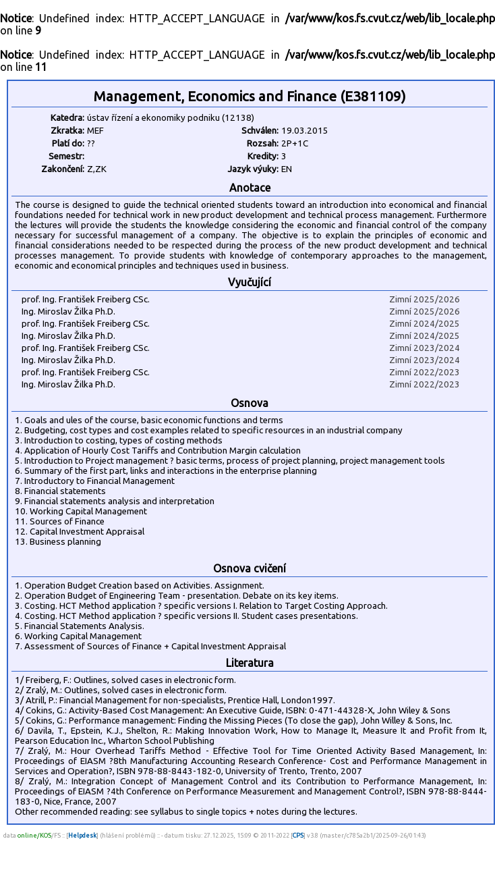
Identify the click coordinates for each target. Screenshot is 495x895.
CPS (298, 835)
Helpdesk (82, 835)
